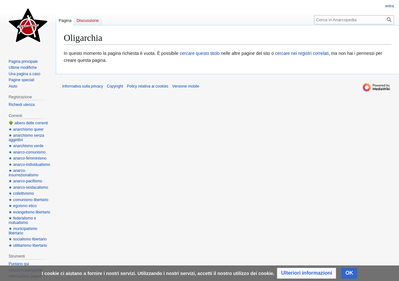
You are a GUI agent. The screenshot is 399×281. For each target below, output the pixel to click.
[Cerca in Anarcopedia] (354, 19)
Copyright (115, 86)
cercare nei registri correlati (302, 53)
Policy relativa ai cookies (147, 86)
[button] (306, 273)
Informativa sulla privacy (82, 86)
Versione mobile (185, 86)
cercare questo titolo (200, 53)
